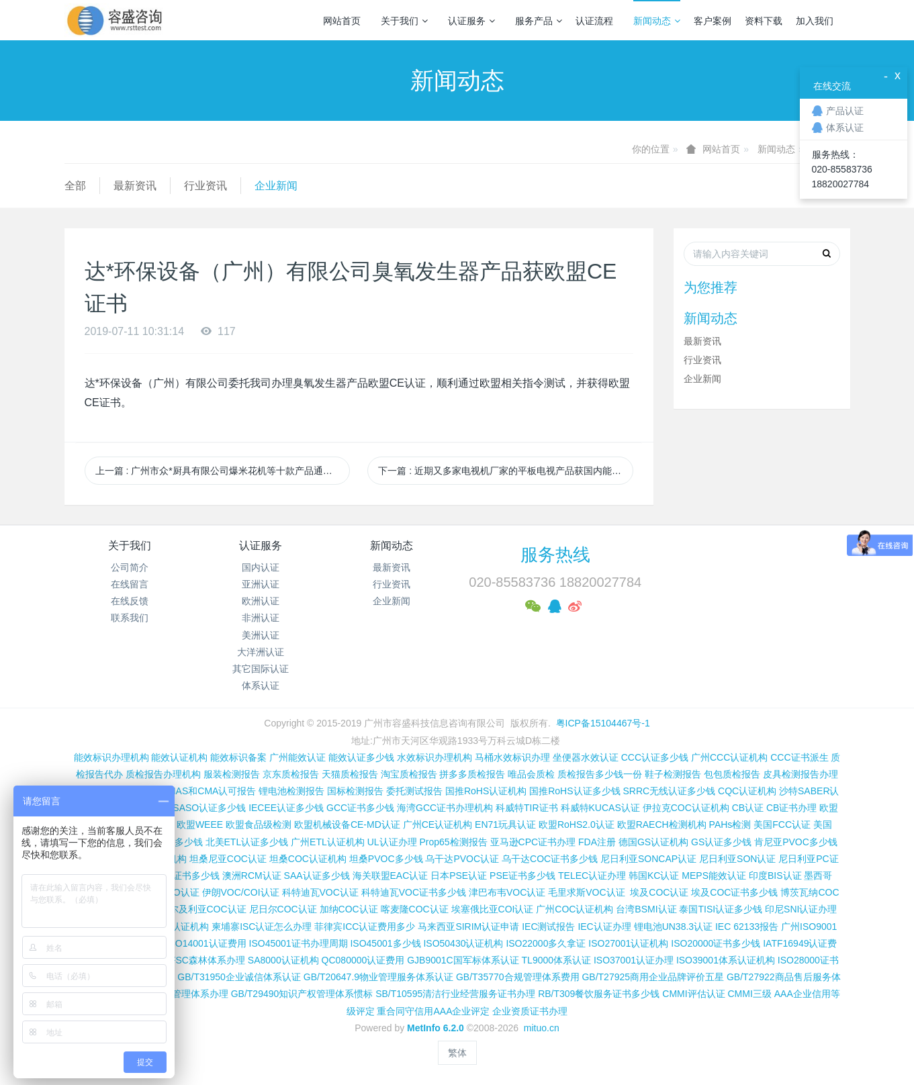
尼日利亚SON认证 (737, 858)
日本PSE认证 (458, 875)
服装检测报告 (231, 774)
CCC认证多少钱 (654, 757)
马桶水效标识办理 (512, 757)
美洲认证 (260, 635)
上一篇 (223, 470)
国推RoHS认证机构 (486, 791)
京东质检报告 (291, 774)
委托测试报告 (414, 791)
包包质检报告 (732, 774)
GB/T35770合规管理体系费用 (518, 977)
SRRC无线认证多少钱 (669, 791)
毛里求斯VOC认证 (586, 892)
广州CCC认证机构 (729, 757)
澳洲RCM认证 (251, 875)
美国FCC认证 (782, 824)
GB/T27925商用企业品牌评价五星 (653, 977)
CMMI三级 (749, 993)
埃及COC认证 (659, 892)
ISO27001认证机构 (628, 943)
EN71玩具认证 (505, 824)
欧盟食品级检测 (258, 824)
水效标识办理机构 (434, 757)
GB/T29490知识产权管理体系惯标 (302, 993)
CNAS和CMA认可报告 (209, 791)
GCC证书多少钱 (360, 807)
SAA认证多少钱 (317, 875)
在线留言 (129, 584)
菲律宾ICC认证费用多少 (364, 926)
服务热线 (555, 555)
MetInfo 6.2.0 (435, 1028)
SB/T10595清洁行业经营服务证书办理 (455, 993)
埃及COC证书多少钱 (734, 892)
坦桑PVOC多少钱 (386, 858)
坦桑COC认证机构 (308, 858)
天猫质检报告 (350, 774)
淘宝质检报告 (409, 774)
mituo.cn (541, 1028)
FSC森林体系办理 (207, 960)
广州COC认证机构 (574, 909)
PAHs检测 (730, 824)
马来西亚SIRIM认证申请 (468, 926)
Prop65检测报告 (453, 842)
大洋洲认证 (260, 652)
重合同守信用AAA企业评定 (433, 1011)
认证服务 (471, 20)
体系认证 (260, 685)
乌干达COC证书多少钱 (550, 858)
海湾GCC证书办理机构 (445, 807)
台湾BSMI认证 (646, 909)
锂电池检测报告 (291, 791)
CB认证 (748, 807)
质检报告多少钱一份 (599, 774)
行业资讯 (205, 185)
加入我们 (814, 20)
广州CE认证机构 (437, 824)
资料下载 (763, 20)
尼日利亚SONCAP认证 (648, 858)
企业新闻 (276, 185)
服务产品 (538, 20)
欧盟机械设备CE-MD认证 (347, 824)
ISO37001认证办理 (634, 960)
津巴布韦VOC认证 (508, 892)
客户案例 (712, 20)
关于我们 (404, 20)
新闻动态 (656, 20)
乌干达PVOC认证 (462, 858)
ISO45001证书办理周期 (298, 943)
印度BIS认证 (775, 875)
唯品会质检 (531, 774)
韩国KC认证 (654, 875)
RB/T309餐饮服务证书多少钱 (598, 993)
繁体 (457, 1052)
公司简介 (129, 567)
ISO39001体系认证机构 (725, 960)
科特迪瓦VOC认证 (320, 892)
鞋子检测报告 (673, 774)
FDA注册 (597, 842)
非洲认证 (260, 617)
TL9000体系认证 (556, 960)
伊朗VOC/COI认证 (240, 892)
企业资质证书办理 (529, 1011)
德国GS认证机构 (653, 842)
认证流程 (594, 20)
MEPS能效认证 (714, 875)
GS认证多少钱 (721, 842)
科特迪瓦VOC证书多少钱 (413, 892)
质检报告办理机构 (163, 774)
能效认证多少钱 (361, 757)
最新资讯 (134, 185)
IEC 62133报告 (746, 926)
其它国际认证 (260, 668)
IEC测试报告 (548, 926)
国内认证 (260, 567)
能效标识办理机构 (111, 757)
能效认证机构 (179, 757)
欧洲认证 (260, 601)
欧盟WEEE (200, 824)
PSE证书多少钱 (522, 875)
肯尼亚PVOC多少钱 (795, 842)
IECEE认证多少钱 (286, 807)
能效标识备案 (238, 757)
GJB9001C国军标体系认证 (462, 960)
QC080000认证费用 (363, 960)
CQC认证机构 (747, 791)
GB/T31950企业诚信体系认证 (239, 977)
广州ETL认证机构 (328, 842)
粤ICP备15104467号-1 (603, 723)
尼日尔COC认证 (283, 909)
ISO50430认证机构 (463, 943)
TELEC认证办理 (592, 875)
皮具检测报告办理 (800, 774)
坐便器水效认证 (586, 757)
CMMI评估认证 (693, 993)
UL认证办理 (392, 842)
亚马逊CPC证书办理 (533, 842)
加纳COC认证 (349, 909)
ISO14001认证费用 (206, 943)
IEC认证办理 (604, 926)
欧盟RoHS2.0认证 (576, 824)
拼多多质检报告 (472, 774)
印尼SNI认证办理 (801, 909)
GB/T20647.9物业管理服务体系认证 (378, 977)
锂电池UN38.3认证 (673, 926)
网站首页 (342, 20)
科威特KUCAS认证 (600, 807)
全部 (75, 185)
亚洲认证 (260, 584)
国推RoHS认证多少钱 (574, 791)
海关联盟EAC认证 (390, 875)
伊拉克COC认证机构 (686, 807)
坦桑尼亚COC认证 (228, 858)
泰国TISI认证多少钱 (720, 909)
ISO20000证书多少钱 (715, 943)
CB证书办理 (791, 807)
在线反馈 (129, 601)
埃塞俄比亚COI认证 (492, 909)
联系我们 (129, 617)
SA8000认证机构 (283, 960)
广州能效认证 (297, 757)
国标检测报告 (355, 791)
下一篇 (505, 470)
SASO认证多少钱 (209, 807)
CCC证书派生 (799, 757)
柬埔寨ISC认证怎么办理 (262, 926)
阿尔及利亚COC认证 (203, 909)
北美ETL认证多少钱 (247, 842)
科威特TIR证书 (527, 807)
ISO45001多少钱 (385, 943)
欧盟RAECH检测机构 (661, 824)
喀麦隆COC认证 (415, 909)
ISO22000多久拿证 (546, 943)
